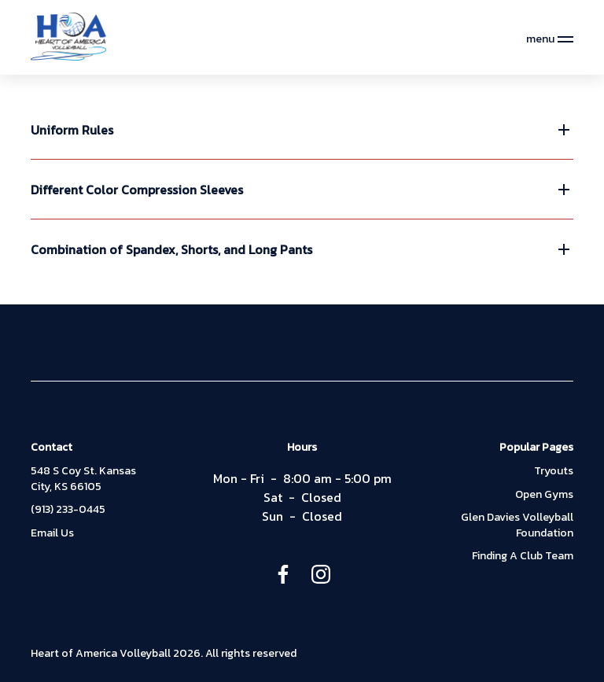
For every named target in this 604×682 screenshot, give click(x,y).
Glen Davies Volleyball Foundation (517, 525)
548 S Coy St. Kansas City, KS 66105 (83, 478)
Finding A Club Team (522, 556)
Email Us (52, 533)
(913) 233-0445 (68, 510)
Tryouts (553, 471)
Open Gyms (544, 495)
